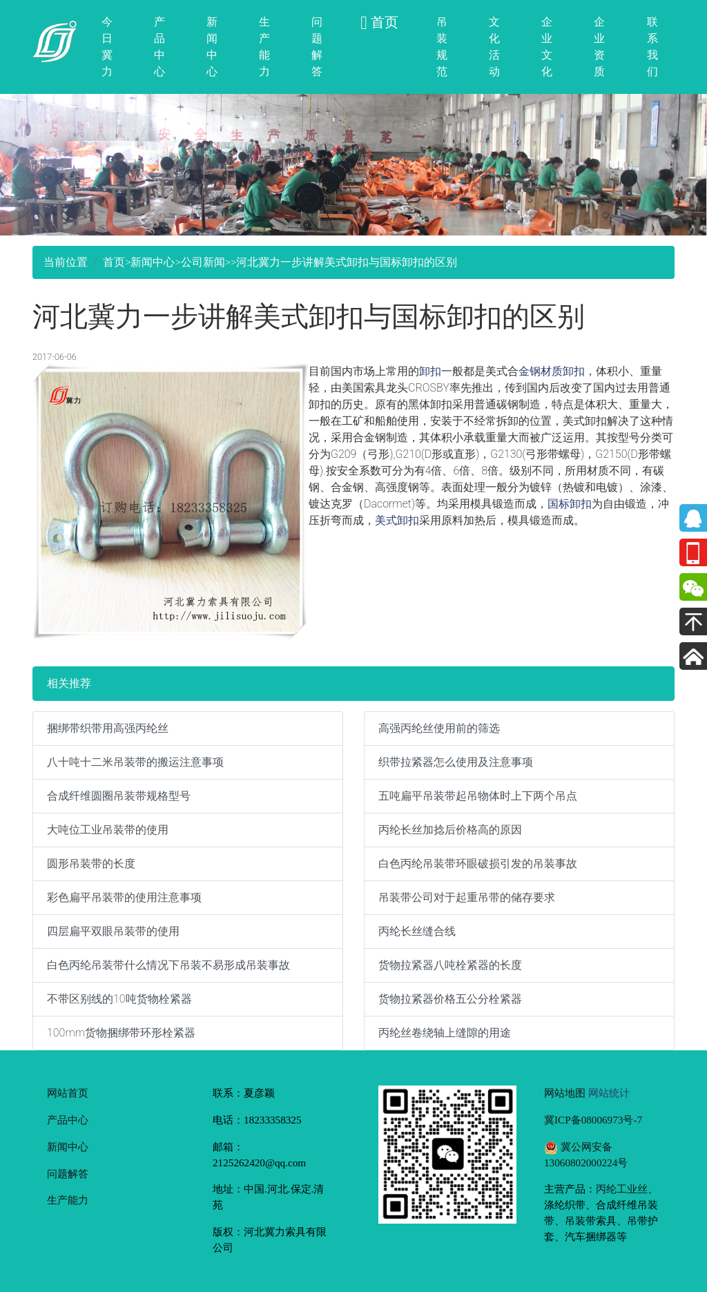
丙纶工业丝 (622, 1189)
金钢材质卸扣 (552, 371)
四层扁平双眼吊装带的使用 (113, 931)
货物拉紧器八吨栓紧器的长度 (450, 965)
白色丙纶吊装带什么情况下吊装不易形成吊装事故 (168, 965)
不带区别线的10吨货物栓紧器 (119, 998)
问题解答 (316, 46)
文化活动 (494, 46)
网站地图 (564, 1093)
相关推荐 (69, 683)
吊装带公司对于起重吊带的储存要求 (466, 897)
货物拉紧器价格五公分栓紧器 (450, 998)
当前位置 (65, 262)
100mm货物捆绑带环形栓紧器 (121, 1032)
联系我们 (652, 46)
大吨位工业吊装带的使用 (107, 829)
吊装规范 (441, 46)
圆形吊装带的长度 (91, 863)
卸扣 (430, 371)
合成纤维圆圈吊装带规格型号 (119, 795)
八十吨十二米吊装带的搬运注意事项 (135, 762)
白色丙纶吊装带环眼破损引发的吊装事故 (477, 863)
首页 (114, 262)
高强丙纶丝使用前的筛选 (439, 728)
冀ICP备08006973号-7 (593, 1120)
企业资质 (599, 46)
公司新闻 (203, 262)
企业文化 (546, 46)
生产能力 (264, 46)
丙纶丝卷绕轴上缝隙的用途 (444, 1032)
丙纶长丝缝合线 (417, 931)
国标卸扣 (570, 503)
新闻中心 (211, 46)
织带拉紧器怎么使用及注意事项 (455, 762)
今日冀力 (107, 46)
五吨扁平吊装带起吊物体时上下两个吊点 (477, 795)
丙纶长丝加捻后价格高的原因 (450, 829)
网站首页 (67, 1093)
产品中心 (159, 46)
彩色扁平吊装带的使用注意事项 (124, 897)
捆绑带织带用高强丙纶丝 (107, 728)
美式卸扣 (397, 520)
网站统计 (609, 1093)
